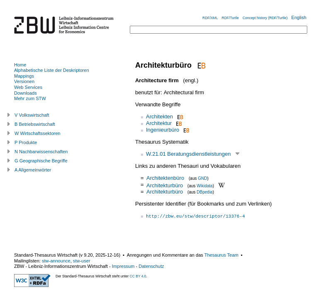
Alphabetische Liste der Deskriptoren (51, 70)
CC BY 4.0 (138, 276)
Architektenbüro (165, 178)
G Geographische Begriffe (41, 160)
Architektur (159, 123)
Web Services (28, 87)
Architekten (159, 116)
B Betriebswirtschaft (35, 124)
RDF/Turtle (230, 18)
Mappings (24, 76)
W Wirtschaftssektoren (38, 133)
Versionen (24, 81)
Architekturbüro (164, 185)
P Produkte (26, 142)
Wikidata (204, 185)
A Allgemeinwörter (33, 169)
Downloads (25, 93)
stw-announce (56, 260)
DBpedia (204, 192)
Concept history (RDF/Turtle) (265, 18)
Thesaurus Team (221, 254)
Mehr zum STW (30, 98)
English (299, 17)
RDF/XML (210, 18)
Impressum (123, 266)
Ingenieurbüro (162, 130)
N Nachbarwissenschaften (41, 151)
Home (20, 64)
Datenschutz (151, 266)
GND (202, 178)
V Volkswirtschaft (32, 115)
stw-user (81, 260)
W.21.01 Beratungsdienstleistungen (188, 154)
